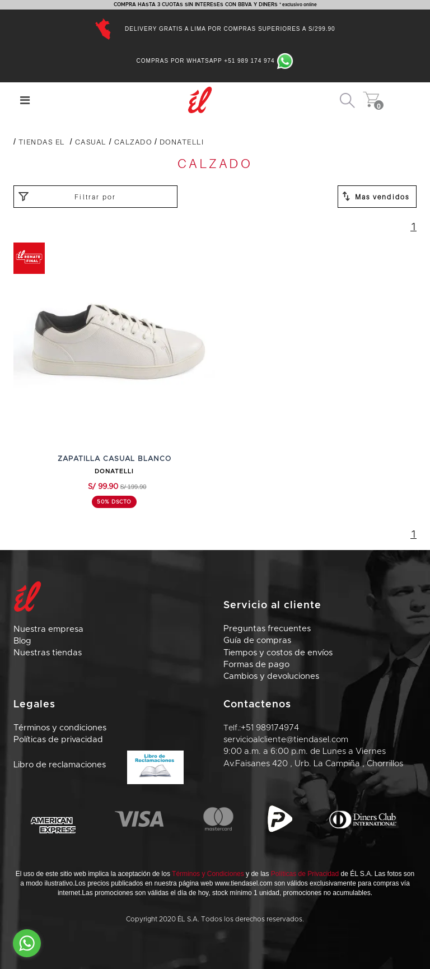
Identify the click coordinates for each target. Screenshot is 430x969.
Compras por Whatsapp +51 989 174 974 (215, 61)
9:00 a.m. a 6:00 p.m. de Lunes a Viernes (304, 751)
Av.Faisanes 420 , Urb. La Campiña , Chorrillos (313, 764)
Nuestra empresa (48, 629)
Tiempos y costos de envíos (278, 653)
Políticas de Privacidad (305, 874)
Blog (22, 641)
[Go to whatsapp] (27, 943)
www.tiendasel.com (244, 883)
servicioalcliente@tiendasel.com (285, 739)
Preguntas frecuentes (267, 629)
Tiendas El (41, 141)
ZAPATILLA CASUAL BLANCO (114, 459)
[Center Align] (24, 100)
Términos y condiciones (59, 728)
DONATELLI (182, 141)
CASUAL (90, 141)
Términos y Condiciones (208, 874)
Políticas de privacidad (58, 739)
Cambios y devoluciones (271, 676)
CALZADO (133, 141)
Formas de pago (256, 664)
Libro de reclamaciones (98, 765)
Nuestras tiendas (47, 653)
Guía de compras (257, 640)
